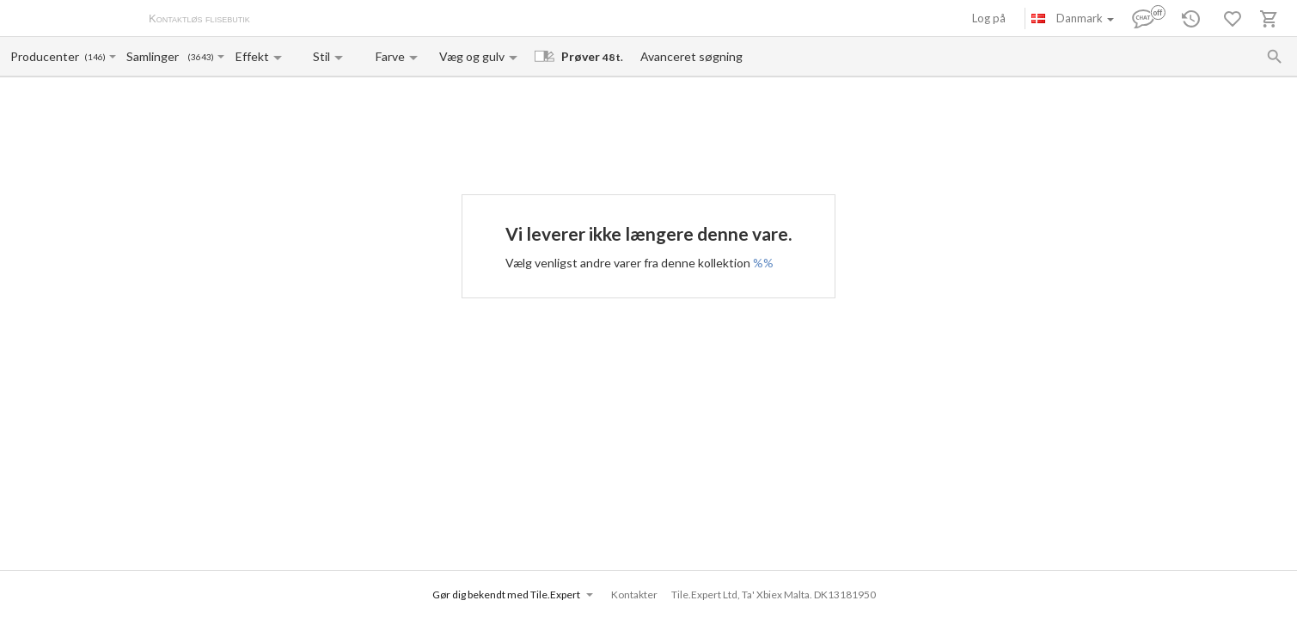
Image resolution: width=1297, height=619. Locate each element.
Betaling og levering (358, 20)
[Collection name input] (156, 56)
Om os (284, 20)
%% (763, 262)
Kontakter (441, 20)
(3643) (200, 57)
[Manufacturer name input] (46, 56)
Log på (989, 18)
